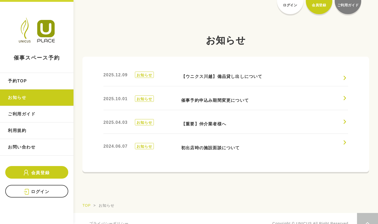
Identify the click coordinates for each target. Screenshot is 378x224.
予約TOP (17, 81)
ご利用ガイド (22, 114)
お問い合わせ (22, 147)
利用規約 (17, 130)
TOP (86, 205)
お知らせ (17, 97)
